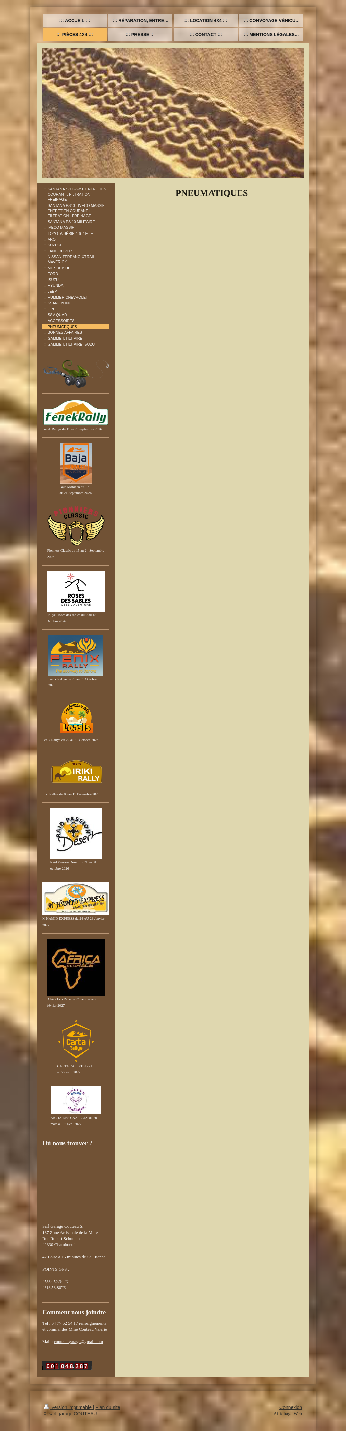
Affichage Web (288, 1413)
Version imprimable (68, 1407)
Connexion (290, 1407)
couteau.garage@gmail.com (78, 1341)
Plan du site (107, 1407)
